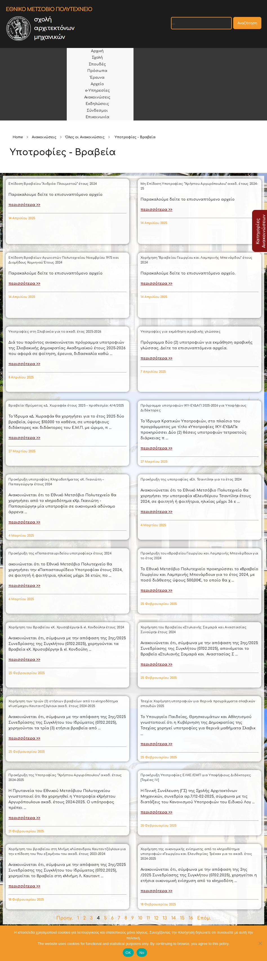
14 (173, 918)
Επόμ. (204, 918)
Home (18, 137)
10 (140, 918)
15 (182, 918)
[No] (260, 943)
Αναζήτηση (247, 23)
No (141, 953)
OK (128, 953)
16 (191, 918)
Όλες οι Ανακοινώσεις (84, 137)
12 (156, 918)
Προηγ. (64, 918)
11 (148, 918)
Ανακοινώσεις (44, 137)
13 (165, 918)
